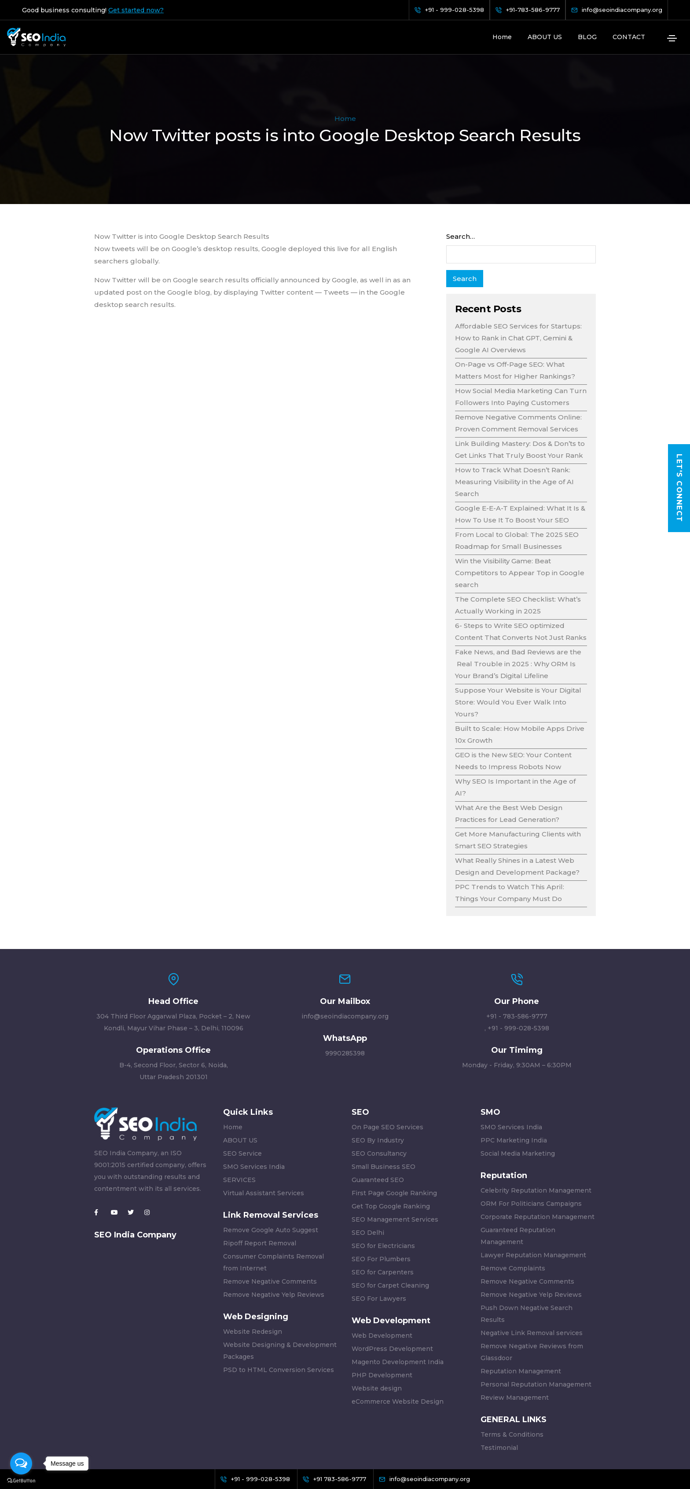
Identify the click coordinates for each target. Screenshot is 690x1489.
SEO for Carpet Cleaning (390, 1231)
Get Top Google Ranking (391, 1152)
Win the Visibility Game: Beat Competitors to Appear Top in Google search (519, 518)
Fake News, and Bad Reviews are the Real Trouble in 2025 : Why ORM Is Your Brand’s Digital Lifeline (518, 609)
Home (502, 37)
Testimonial (499, 1393)
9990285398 (345, 999)
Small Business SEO (383, 1112)
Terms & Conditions (512, 1380)
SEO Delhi (368, 1178)
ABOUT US (545, 37)
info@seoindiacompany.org (345, 962)
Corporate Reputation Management (538, 1162)
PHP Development (382, 1321)
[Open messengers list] (21, 1463)
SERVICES (239, 1125)
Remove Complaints (513, 1214)
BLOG (587, 37)
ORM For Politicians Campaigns (531, 1149)
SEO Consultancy (379, 1099)
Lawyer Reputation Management (533, 1200)
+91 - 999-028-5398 (518, 974)
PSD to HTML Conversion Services (278, 1315)
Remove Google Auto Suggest (270, 1175)
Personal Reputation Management (536, 1330)
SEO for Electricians (383, 1191)
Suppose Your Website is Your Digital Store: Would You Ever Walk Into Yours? (518, 647)
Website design (377, 1334)
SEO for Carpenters (383, 1218)
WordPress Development (392, 1294)
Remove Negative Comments (270, 1227)
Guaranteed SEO (378, 1125)
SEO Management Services (395, 1165)
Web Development (382, 1281)
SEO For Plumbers (381, 1204)
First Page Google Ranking (394, 1138)
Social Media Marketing (518, 1099)
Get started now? (136, 10)
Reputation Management (521, 1317)
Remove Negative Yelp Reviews (273, 1240)
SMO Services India (254, 1112)
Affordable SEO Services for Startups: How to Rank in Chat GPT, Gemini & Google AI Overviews (518, 283)
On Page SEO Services (387, 1073)
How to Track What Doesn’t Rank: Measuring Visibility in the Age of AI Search (514, 427)
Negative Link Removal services (532, 1278)
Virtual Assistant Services (263, 1138)
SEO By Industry (378, 1086)
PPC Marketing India (514, 1086)
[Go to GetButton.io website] (21, 1480)
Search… (460, 182)
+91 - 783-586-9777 (516, 962)
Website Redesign (252, 1277)
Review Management (515, 1343)
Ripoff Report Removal (259, 1189)
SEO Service (242, 1099)
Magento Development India (398, 1307)
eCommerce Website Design (398, 1347)
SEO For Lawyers (379, 1244)
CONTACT (629, 37)
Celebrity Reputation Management (536, 1136)
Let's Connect (679, 488)
